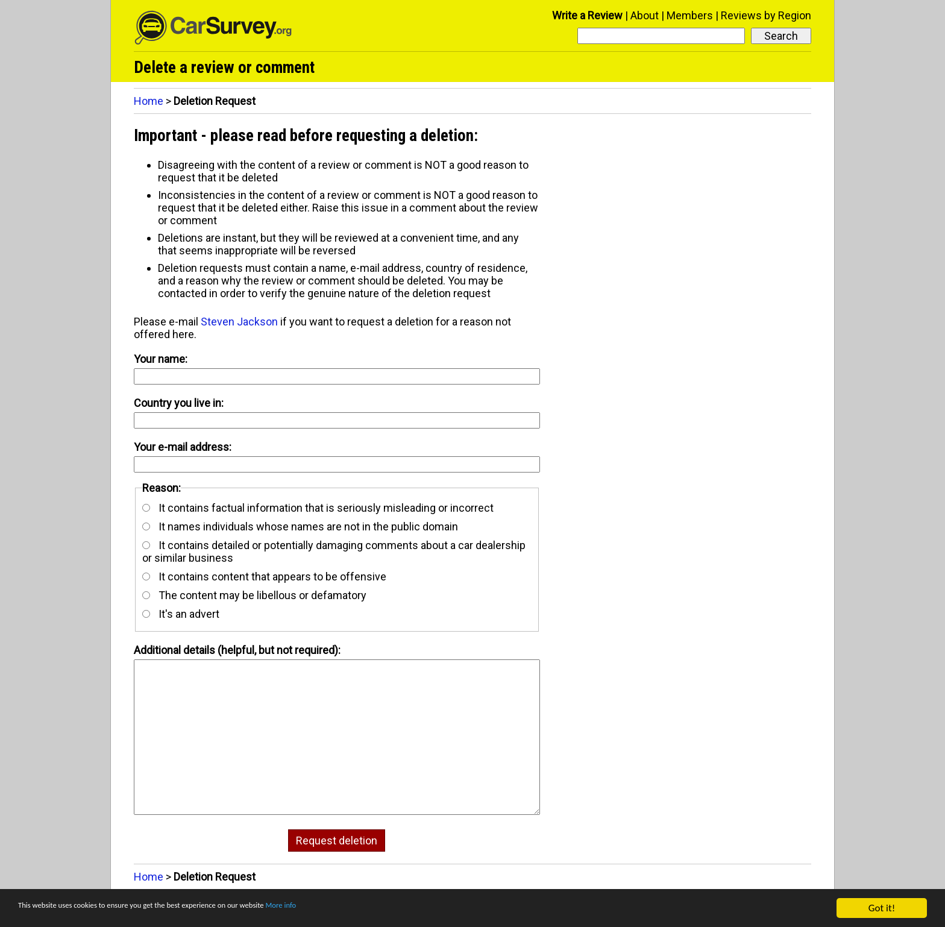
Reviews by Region (766, 15)
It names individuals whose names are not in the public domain (300, 526)
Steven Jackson (239, 321)
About (644, 15)
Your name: (160, 359)
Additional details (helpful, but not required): (237, 650)
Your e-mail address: (182, 447)
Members (690, 15)
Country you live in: (179, 403)
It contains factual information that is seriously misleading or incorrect (318, 507)
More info (370, 908)
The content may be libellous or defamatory (254, 595)
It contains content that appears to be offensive (264, 576)
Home (148, 101)
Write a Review (587, 15)
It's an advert (180, 614)
